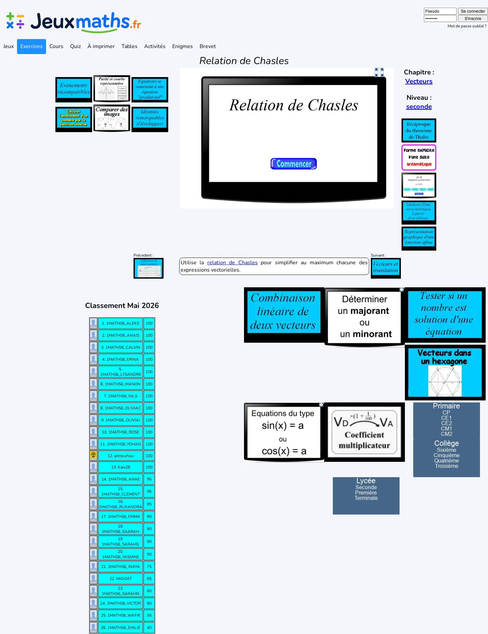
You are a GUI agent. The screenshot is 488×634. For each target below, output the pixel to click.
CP (446, 412)
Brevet (208, 46)
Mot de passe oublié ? (467, 26)
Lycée (366, 481)
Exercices (31, 46)
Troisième (446, 465)
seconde (419, 106)
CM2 (446, 433)
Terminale (366, 498)
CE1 (446, 417)
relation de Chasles (232, 262)
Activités (155, 46)
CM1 (446, 428)
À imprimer (101, 46)
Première (366, 492)
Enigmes (182, 46)
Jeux (8, 46)
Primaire (446, 406)
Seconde (366, 487)
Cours (56, 46)
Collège (446, 443)
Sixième (446, 449)
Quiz (75, 46)
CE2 (446, 423)
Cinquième (447, 455)
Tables (129, 46)
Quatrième (446, 460)
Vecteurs (419, 81)
